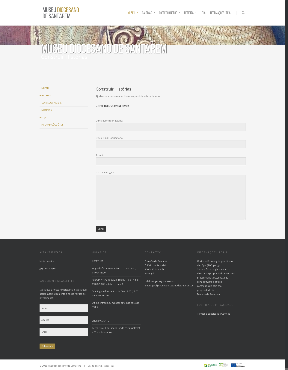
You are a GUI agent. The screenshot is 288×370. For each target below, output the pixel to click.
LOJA (203, 13)
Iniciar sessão (47, 261)
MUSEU (133, 13)
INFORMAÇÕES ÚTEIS (220, 13)
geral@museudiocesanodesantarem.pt (172, 285)
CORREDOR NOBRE (169, 13)
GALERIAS (148, 13)
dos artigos (48, 268)
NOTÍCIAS (190, 13)
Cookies (225, 313)
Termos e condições (208, 313)
